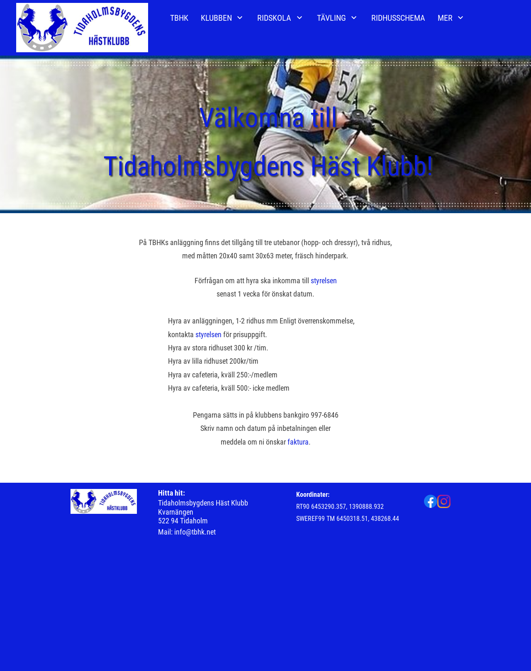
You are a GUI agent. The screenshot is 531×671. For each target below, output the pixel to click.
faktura (298, 442)
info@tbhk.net (195, 532)
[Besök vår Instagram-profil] (444, 501)
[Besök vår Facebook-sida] (430, 501)
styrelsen (324, 280)
